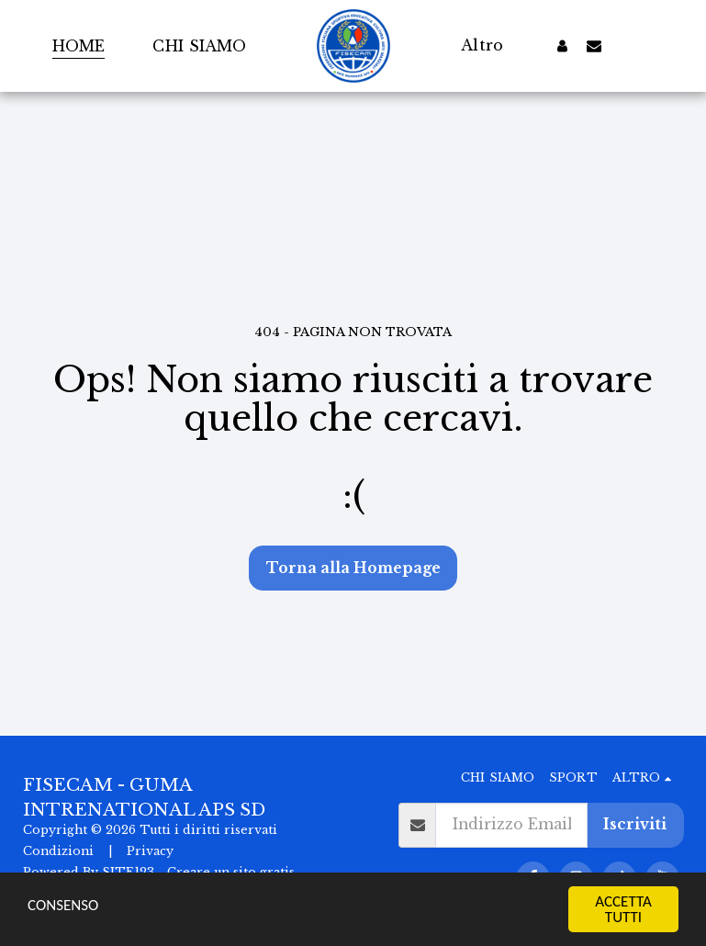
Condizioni (58, 851)
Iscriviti (635, 824)
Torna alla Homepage (353, 568)
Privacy (150, 851)
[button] (594, 45)
